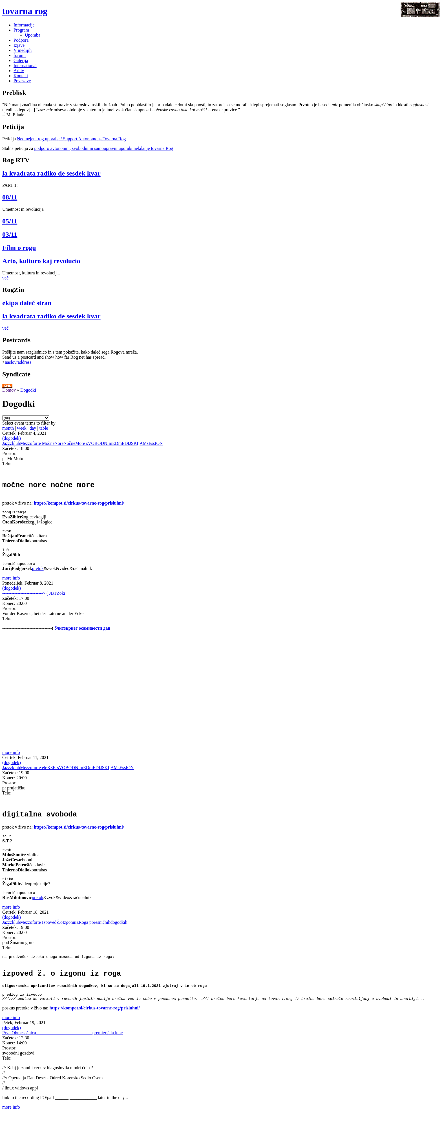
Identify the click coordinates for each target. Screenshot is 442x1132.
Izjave (19, 45)
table (43, 428)
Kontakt (21, 75)
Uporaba (32, 35)
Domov (9, 390)
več (5, 278)
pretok (38, 574)
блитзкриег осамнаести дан (82, 634)
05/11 (9, 221)
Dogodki (28, 390)
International (25, 65)
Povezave (22, 80)
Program (21, 30)
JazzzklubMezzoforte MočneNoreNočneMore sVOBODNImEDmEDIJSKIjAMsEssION (82, 443)
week (21, 428)
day (33, 428)
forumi (20, 55)
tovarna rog (24, 11)
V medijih (23, 50)
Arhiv (19, 70)
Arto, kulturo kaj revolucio (41, 261)
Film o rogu (19, 247)
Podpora (21, 40)
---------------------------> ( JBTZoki (33, 599)
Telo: (7, 463)
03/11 (9, 234)
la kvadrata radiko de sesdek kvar (51, 173)
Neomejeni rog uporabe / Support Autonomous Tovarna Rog (71, 138)
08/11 (9, 197)
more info (11, 583)
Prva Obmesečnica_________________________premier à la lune (62, 1050)
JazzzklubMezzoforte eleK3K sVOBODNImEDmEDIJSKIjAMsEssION (68, 773)
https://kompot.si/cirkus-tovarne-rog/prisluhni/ (79, 505)
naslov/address (18, 362)
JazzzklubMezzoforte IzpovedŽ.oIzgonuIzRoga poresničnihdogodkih (64, 934)
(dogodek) (11, 438)
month (8, 428)
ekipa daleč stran (27, 303)
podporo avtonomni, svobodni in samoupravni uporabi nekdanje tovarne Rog (103, 148)
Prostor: (9, 453)
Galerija (21, 60)
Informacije (24, 25)
